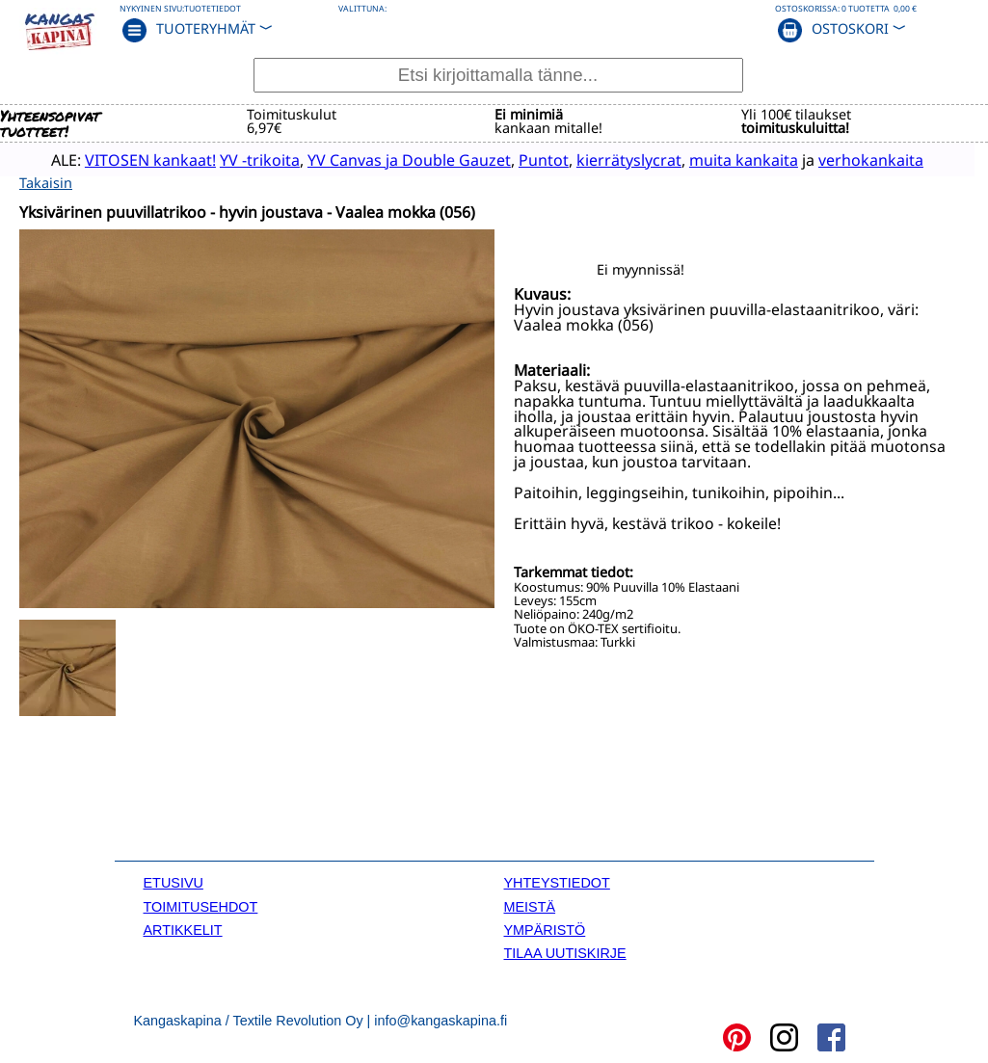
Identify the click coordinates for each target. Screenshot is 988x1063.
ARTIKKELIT (183, 928)
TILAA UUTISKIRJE (565, 952)
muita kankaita (720, 159)
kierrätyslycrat (605, 159)
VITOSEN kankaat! (127, 159)
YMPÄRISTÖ (545, 928)
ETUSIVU (173, 882)
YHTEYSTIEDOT (557, 882)
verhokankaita (847, 159)
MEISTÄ (530, 905)
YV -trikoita (237, 159)
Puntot (520, 159)
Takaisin (45, 182)
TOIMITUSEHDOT (201, 905)
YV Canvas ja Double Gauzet (386, 159)
